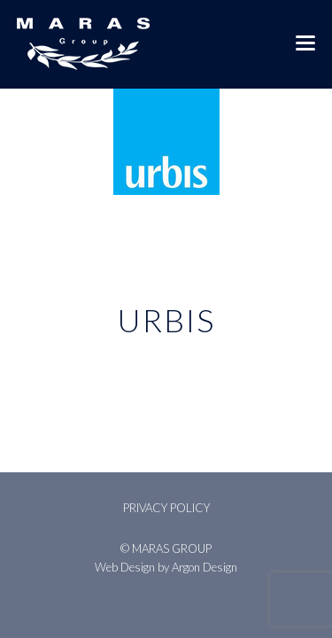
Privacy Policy (166, 508)
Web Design (125, 567)
